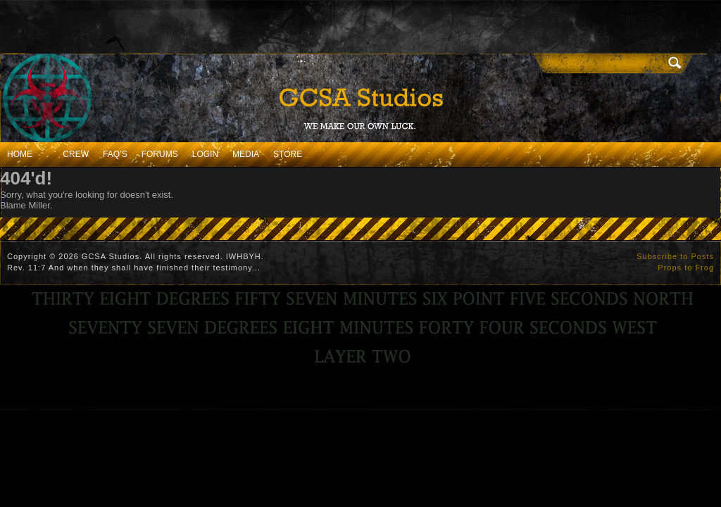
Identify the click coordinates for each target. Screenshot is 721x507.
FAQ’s (115, 154)
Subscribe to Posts (675, 256)
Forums (160, 154)
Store (287, 154)
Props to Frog (686, 267)
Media (245, 154)
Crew (76, 154)
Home (19, 154)
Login (205, 154)
